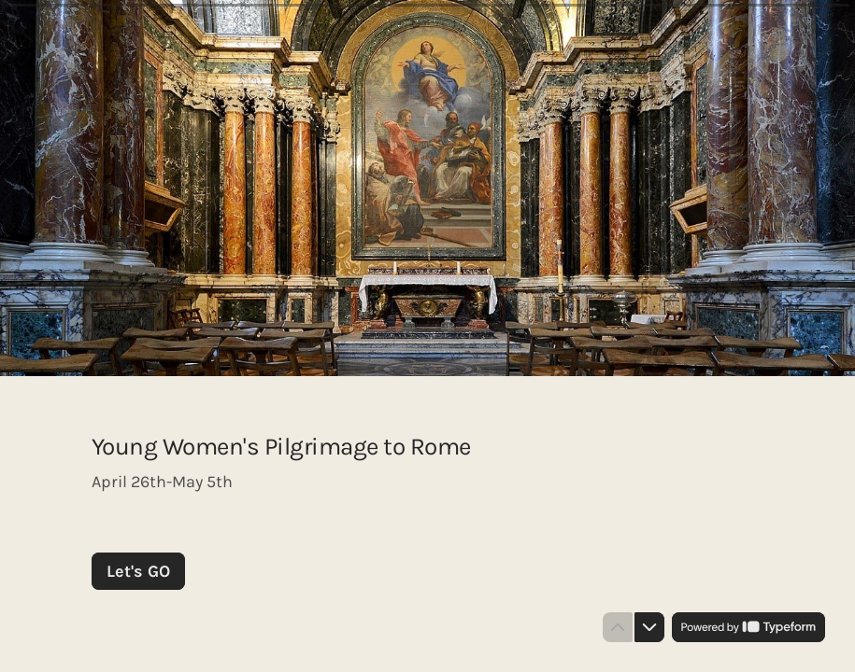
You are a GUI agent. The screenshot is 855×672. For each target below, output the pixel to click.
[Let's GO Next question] (138, 571)
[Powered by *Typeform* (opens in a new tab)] (748, 627)
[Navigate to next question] (649, 627)
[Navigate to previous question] (618, 627)
